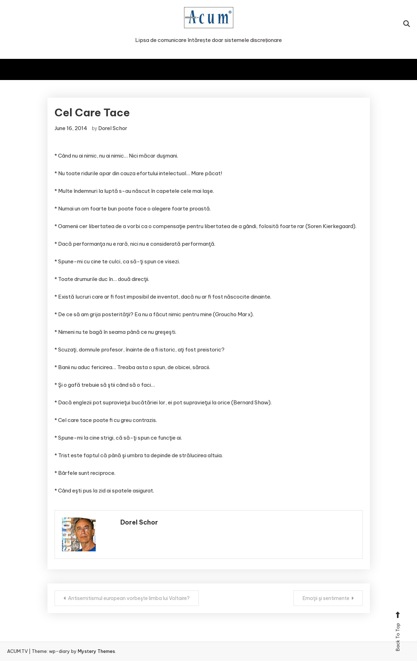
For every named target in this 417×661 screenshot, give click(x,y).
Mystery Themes (96, 651)
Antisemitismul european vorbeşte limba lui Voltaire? (129, 598)
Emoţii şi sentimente (326, 598)
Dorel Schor (112, 128)
